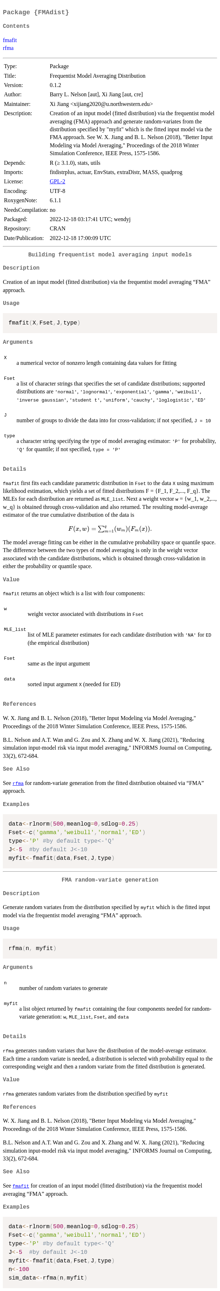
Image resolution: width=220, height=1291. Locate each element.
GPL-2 (57, 181)
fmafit (10, 40)
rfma (8, 48)
